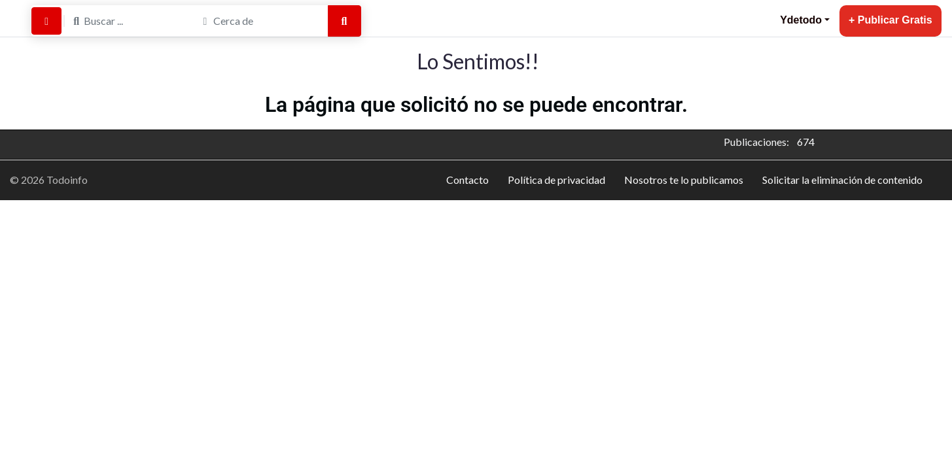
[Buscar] (344, 21)
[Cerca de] (259, 21)
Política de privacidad (556, 179)
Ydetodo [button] (801, 20)
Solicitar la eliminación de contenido (842, 179)
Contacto (467, 179)
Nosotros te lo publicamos (683, 179)
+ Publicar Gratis (890, 20)
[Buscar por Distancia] (46, 21)
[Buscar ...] (129, 21)
